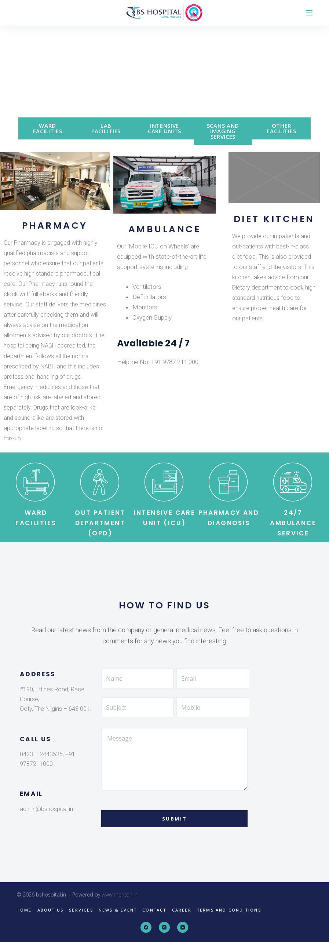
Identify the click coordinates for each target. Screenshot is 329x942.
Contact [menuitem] (154, 910)
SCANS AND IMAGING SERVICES (223, 131)
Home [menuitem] (24, 910)
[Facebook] (145, 927)
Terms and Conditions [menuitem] (229, 910)
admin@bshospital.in (46, 808)
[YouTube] (182, 927)
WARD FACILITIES (47, 128)
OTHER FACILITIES (281, 128)
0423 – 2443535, (42, 754)
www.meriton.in (120, 894)
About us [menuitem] (50, 910)
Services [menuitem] (81, 910)
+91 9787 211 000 (174, 361)
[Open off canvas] (309, 13)
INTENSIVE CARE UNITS (164, 128)
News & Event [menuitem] (118, 910)
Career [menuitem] (181, 910)
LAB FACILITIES (106, 128)
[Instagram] (164, 927)
